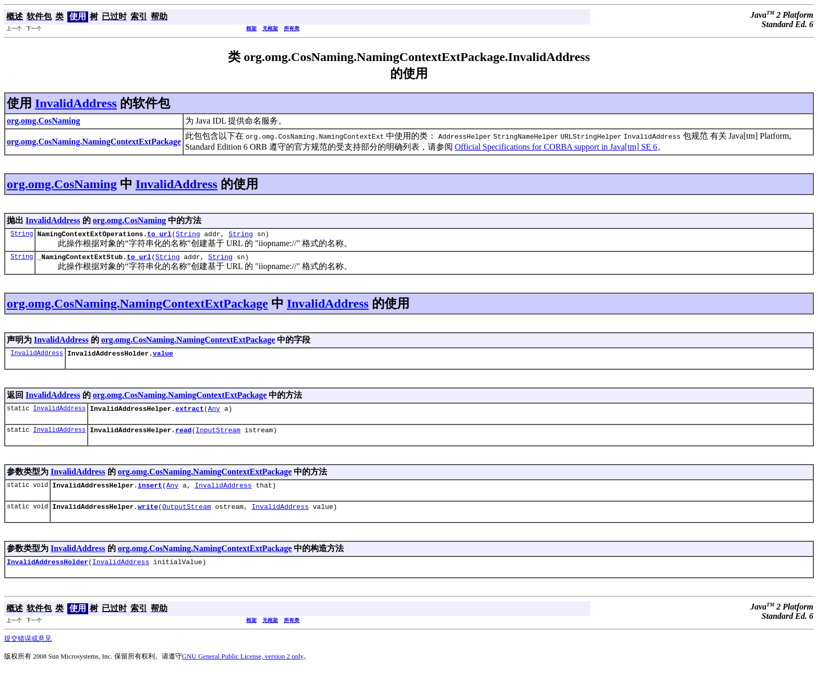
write (148, 517)
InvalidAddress (76, 103)
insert (150, 494)
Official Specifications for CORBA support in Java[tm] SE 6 (556, 146)
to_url (159, 235)
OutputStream (186, 517)
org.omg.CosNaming (62, 184)
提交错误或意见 (28, 651)
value (163, 357)
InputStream (218, 437)
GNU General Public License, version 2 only (243, 669)
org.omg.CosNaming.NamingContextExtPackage (137, 306)
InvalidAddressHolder (47, 574)
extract (189, 414)
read (183, 437)
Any (214, 414)
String (21, 234)
